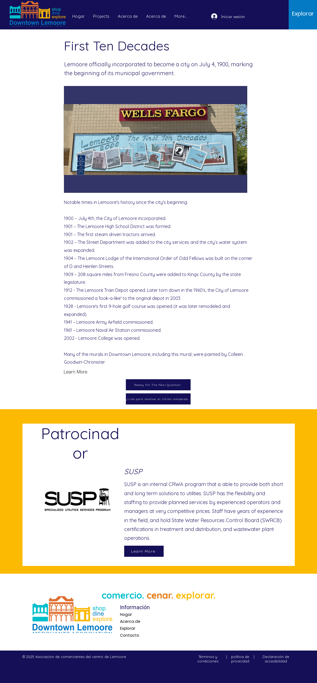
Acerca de (130, 621)
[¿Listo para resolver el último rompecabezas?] (158, 398)
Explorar (127, 628)
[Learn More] (83, 371)
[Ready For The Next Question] (158, 384)
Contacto (129, 635)
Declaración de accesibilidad (276, 658)
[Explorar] (303, 13)
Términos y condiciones (207, 658)
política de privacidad (240, 658)
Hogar (126, 614)
